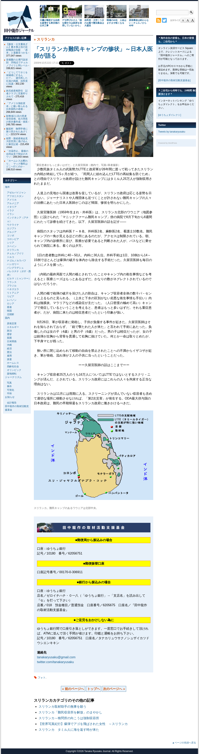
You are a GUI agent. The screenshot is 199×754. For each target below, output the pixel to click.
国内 (7, 318)
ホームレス (13, 362)
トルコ (10, 257)
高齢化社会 (13, 366)
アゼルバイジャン (16, 192)
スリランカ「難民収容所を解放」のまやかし (70, 712)
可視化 (10, 390)
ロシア (10, 303)
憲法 (9, 352)
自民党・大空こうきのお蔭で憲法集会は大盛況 (94, 23)
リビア (10, 296)
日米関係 (12, 341)
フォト (42, 677)
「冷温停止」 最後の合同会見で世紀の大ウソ (17, 154)
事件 (9, 386)
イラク (10, 210)
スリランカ (46, 39)
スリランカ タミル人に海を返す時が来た (69, 729)
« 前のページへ (73, 689)
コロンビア (13, 239)
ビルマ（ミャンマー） (19, 278)
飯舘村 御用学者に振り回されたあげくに (17, 131)
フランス (12, 282)
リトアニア (13, 292)
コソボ (10, 235)
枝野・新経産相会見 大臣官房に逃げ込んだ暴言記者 (18, 141)
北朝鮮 (10, 314)
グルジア (12, 232)
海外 (7, 187)
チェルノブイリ (15, 253)
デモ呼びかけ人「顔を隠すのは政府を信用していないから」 (72, 23)
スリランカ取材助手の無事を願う (62, 706)
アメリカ (12, 199)
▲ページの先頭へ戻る (184, 742)
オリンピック (14, 370)
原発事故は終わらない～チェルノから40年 (139, 23)
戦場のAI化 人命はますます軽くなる (116, 21)
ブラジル (12, 285)
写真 (9, 382)
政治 (9, 330)
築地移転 (12, 373)
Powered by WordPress (167, 143)
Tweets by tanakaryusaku (171, 131)
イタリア (12, 207)
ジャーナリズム (13, 377)
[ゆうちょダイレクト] (169, 115)
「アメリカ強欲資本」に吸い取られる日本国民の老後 (17, 106)
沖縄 (9, 345)
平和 (9, 393)
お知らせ (10, 397)
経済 (9, 348)
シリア (10, 242)
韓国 (9, 310)
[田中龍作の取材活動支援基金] (174, 80)
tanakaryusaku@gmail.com (56, 657)
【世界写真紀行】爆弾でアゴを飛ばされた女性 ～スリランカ (83, 724)
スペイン (12, 246)
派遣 (9, 359)
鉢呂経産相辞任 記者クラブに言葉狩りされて (17, 93)
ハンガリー (13, 264)
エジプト (12, 228)
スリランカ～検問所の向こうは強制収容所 (69, 718)
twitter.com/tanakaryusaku (55, 662)
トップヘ (93, 689)
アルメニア (13, 203)
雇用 (9, 355)
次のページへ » (114, 689)
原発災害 (12, 323)
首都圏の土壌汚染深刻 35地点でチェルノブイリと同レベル (17, 62)
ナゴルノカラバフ (16, 260)
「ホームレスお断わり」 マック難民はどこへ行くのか (17, 163)
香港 (9, 307)
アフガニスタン (15, 196)
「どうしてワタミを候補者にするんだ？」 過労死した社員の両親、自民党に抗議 (17, 78)
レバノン (12, 300)
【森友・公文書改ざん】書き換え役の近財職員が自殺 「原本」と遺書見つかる (17, 48)
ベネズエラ (13, 289)
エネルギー (13, 327)
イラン (10, 214)
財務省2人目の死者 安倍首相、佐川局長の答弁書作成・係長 (17, 119)
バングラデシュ (15, 267)
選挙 (9, 334)
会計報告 (12, 402)
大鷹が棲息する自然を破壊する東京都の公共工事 (50, 23)
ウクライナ (13, 224)
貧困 (9, 337)
